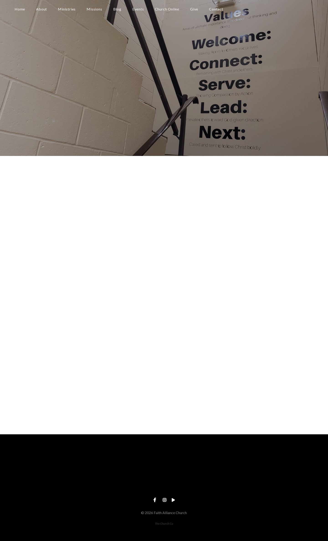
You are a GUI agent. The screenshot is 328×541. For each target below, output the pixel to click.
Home (20, 9)
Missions (94, 9)
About (41, 9)
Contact (216, 9)
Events (138, 9)
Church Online (167, 9)
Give (194, 9)
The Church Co (164, 523)
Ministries (67, 9)
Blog (117, 9)
